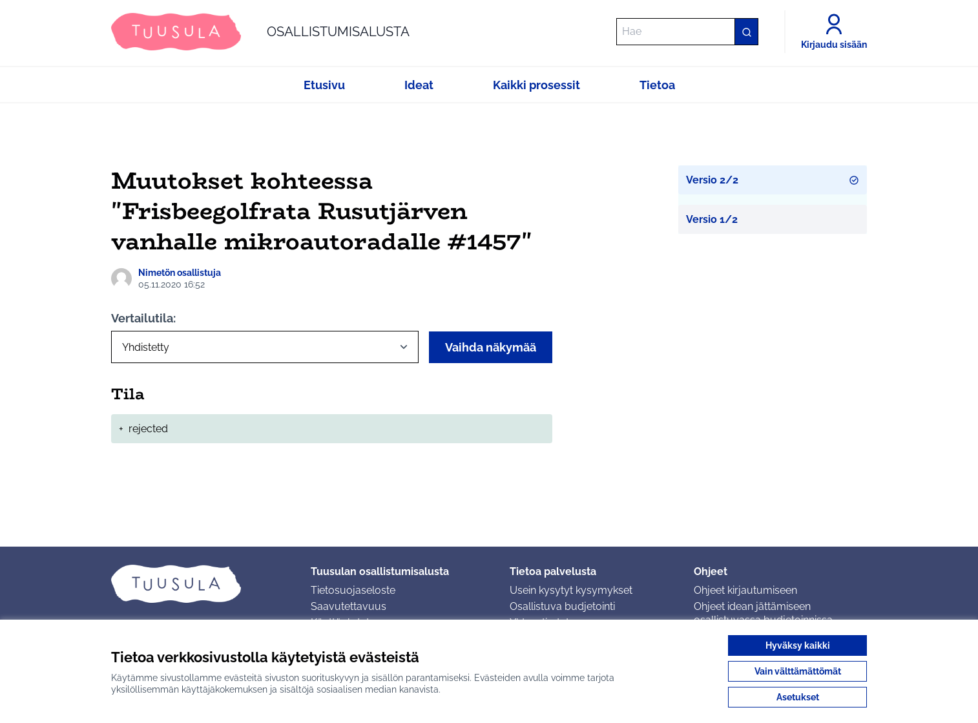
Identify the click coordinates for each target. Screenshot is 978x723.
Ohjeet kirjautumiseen (745, 590)
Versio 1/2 (712, 219)
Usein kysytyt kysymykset (571, 590)
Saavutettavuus (348, 606)
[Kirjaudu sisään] (834, 31)
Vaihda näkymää (490, 347)
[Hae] (687, 32)
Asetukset (797, 697)
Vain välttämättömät (797, 671)
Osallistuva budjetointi (562, 606)
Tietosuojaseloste (353, 590)
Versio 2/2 (773, 180)
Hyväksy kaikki (797, 645)
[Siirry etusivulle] (260, 31)
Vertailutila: (143, 318)
